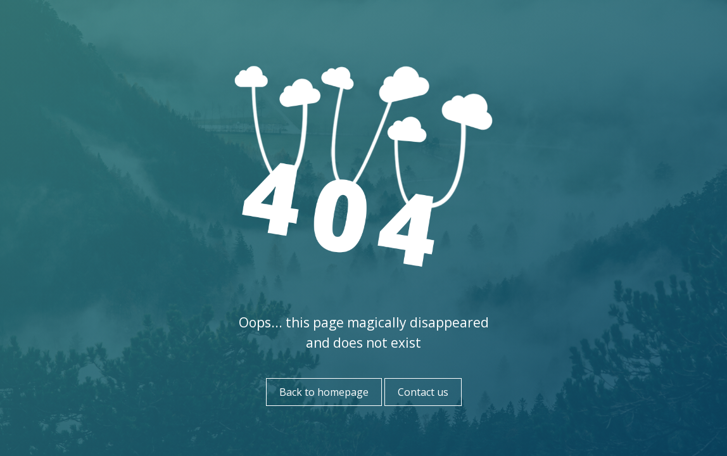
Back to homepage (324, 392)
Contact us (423, 392)
